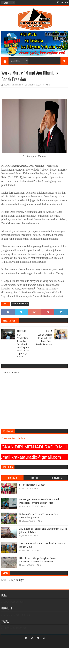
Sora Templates (29, 644)
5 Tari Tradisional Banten (32, 484)
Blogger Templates (49, 644)
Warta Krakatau (20, 304)
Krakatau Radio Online (13, 438)
